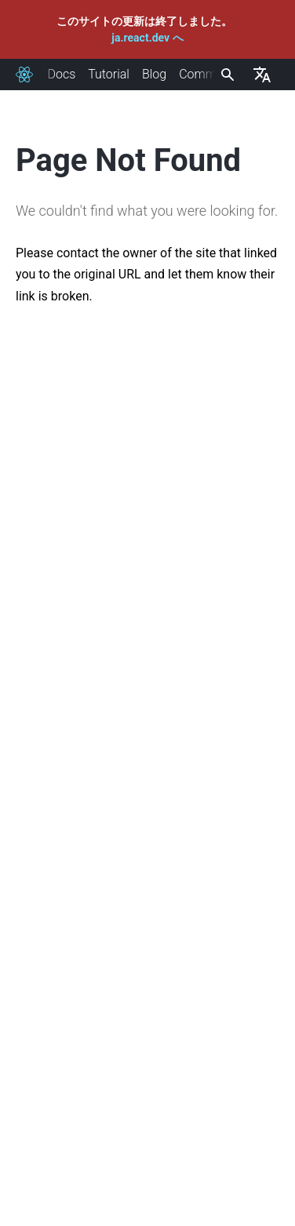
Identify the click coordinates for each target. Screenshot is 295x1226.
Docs (61, 74)
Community (211, 74)
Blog (154, 74)
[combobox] (226, 74)
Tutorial (108, 74)
